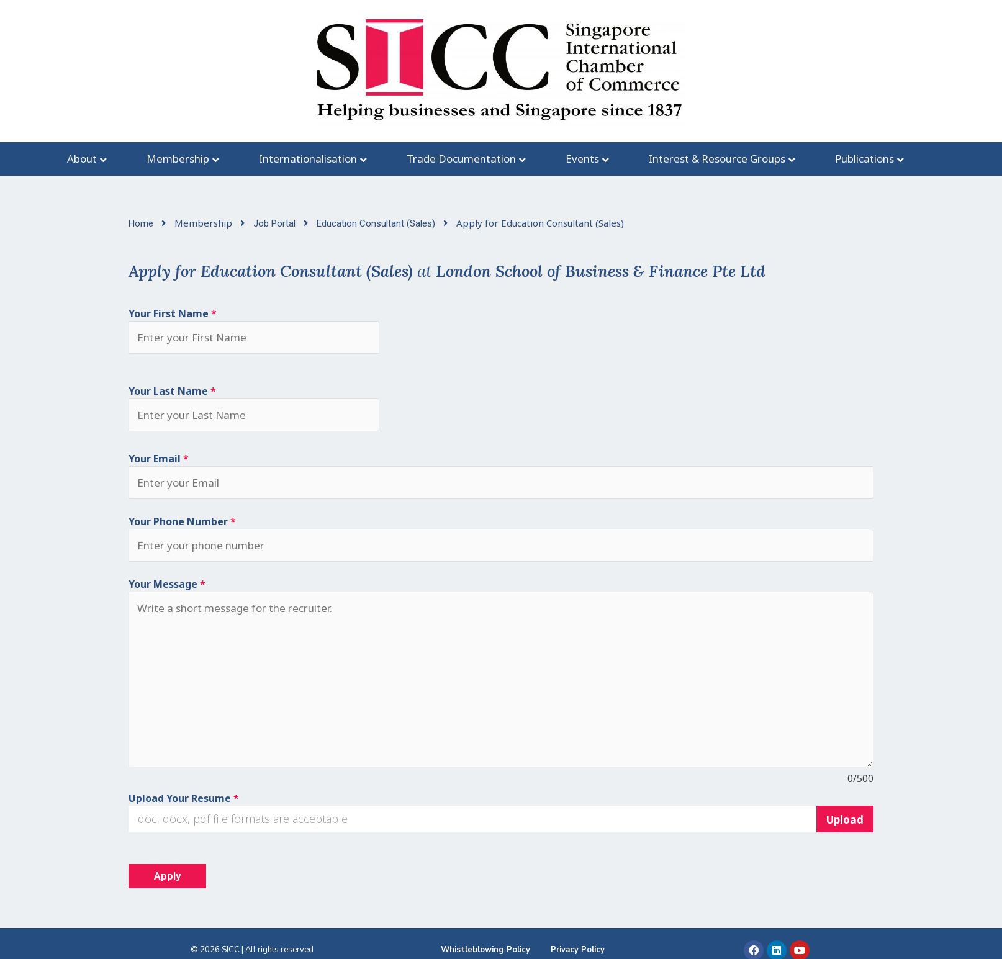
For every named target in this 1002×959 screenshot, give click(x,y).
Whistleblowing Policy (485, 949)
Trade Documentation (461, 158)
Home (142, 223)
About (82, 158)
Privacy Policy (578, 949)
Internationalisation (308, 158)
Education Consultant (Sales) (377, 223)
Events (582, 158)
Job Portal (275, 223)
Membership (178, 158)
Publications (864, 158)
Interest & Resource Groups (717, 158)
